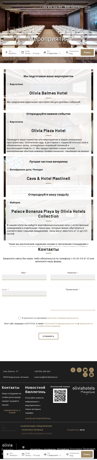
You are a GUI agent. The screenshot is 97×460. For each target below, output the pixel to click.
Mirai (82, 431)
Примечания (72, 289)
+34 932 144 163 (52, 7)
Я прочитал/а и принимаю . (50, 318)
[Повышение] (74, 53)
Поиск (87, 52)
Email (4, 289)
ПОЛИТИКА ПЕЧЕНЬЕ (32, 431)
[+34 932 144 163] (41, 7)
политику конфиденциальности (62, 318)
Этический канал (60, 387)
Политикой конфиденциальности (60, 323)
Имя (23, 272)
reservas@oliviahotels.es (46, 378)
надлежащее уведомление (36, 427)
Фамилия (72, 272)
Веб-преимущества (78, 6)
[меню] (87, 10)
